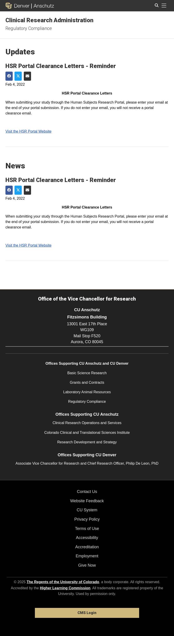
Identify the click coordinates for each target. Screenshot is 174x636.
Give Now (87, 565)
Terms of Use (87, 528)
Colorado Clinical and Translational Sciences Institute (87, 433)
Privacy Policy (87, 519)
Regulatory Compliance (28, 28)
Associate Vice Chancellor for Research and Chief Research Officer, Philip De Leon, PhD (87, 463)
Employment (87, 556)
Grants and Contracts (87, 382)
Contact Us (87, 491)
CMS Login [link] (86, 613)
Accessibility (87, 537)
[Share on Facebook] (9, 76)
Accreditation (87, 547)
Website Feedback (87, 501)
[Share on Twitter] (18, 76)
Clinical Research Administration (49, 20)
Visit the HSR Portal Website (28, 131)
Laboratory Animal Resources (87, 392)
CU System (87, 510)
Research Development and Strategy (87, 442)
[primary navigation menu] (164, 5)
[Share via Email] (27, 76)
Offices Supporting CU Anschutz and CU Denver (87, 363)
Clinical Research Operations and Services (87, 423)
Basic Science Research (86, 373)
